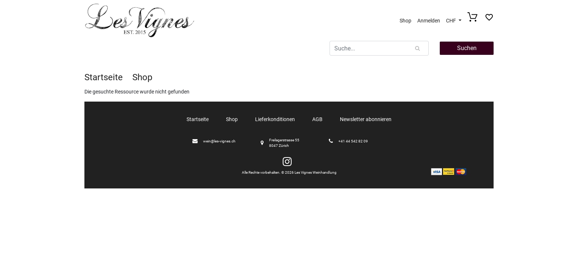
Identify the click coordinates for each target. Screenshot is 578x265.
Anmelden (428, 21)
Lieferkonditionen (275, 119)
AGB (317, 119)
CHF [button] (451, 21)
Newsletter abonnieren (365, 119)
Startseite (103, 77)
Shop (405, 21)
